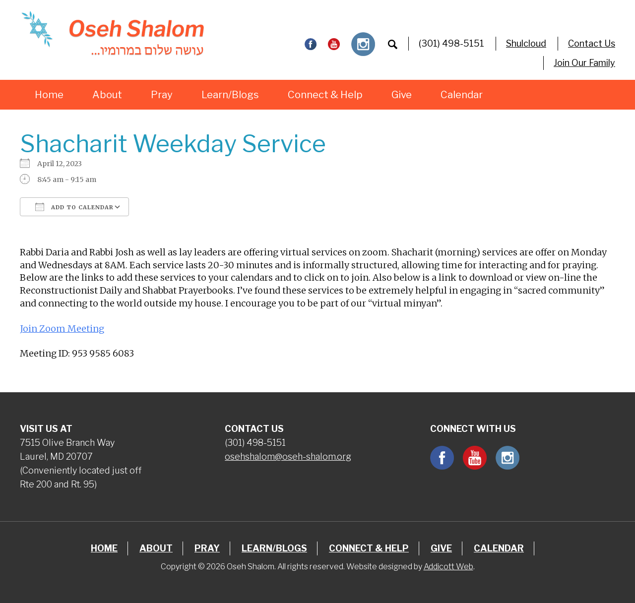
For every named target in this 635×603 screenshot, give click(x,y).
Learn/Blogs (230, 95)
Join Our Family (584, 63)
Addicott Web (448, 566)
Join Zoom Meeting (62, 328)
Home (49, 95)
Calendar (462, 95)
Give (401, 95)
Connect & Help (325, 95)
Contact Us (591, 43)
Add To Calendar (74, 206)
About (107, 95)
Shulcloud (526, 43)
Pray (162, 95)
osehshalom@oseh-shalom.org (288, 456)
